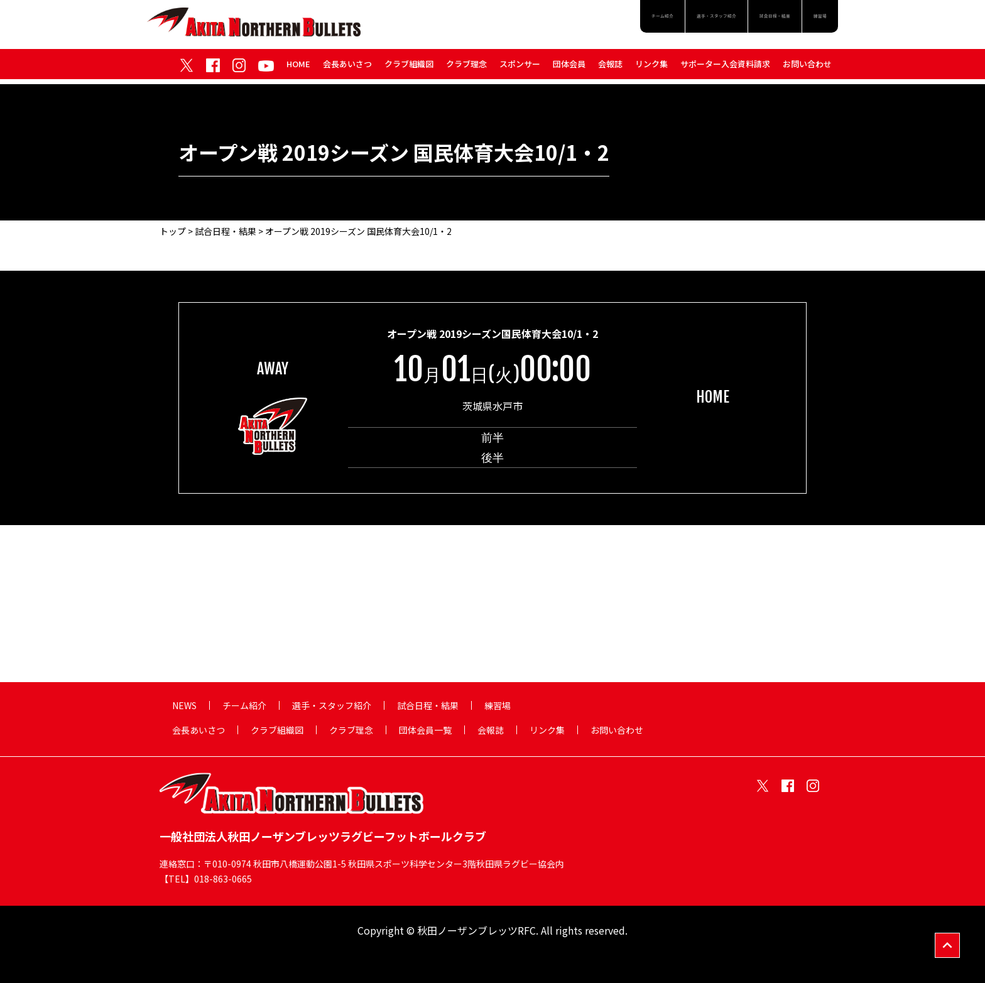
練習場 (813, 20)
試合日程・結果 (746, 20)
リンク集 (651, 68)
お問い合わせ (807, 68)
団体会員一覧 (425, 730)
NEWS (184, 705)
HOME (298, 68)
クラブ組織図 (408, 68)
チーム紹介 (568, 20)
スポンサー (519, 68)
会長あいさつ (347, 68)
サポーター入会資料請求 (725, 68)
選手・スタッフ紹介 (652, 20)
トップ (173, 231)
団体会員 (569, 68)
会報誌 (610, 68)
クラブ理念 (466, 68)
